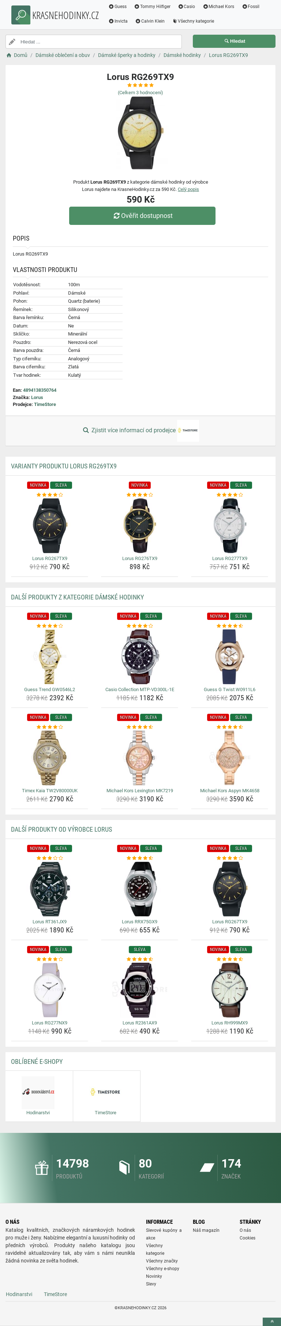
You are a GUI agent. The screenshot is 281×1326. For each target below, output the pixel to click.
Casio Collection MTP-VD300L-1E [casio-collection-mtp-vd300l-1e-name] (139, 689)
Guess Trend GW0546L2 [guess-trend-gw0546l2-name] (49, 689)
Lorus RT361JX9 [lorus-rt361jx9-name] (50, 921)
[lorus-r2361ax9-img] (139, 990)
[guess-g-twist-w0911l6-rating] (229, 626)
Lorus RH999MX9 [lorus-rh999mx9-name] (229, 1023)
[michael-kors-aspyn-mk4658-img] (229, 758)
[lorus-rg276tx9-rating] (139, 495)
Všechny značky (162, 1261)
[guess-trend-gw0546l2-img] (49, 656)
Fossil (250, 6)
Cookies (247, 1238)
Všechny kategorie (193, 21)
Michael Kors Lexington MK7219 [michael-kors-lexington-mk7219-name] (139, 790)
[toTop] (272, 1322)
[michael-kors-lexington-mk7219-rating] (139, 727)
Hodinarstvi (19, 1294)
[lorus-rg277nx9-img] (49, 990)
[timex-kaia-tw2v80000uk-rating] (49, 727)
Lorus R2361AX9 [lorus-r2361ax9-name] (140, 1023)
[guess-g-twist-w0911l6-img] (229, 656)
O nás (245, 1230)
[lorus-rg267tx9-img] (49, 525)
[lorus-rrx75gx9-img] (139, 889)
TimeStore (45, 404)
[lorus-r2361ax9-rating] (139, 959)
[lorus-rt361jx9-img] (49, 889)
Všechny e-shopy (162, 1268)
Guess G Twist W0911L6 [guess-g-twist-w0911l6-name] (229, 689)
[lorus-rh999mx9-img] (229, 990)
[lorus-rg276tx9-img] (139, 525)
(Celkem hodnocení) (140, 92)
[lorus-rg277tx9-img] (229, 525)
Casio (186, 6)
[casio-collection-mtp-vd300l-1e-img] (139, 656)
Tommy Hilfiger (152, 6)
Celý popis (188, 189)
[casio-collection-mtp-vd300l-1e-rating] (139, 626)
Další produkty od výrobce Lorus (61, 829)
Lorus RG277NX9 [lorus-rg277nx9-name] (49, 1023)
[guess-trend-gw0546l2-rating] (49, 626)
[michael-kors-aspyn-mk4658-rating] (229, 727)
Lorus (37, 397)
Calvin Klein (150, 21)
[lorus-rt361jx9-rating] (49, 858)
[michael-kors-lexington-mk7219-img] (139, 758)
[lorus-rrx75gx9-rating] (139, 858)
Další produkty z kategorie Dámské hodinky (77, 597)
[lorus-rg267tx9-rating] (49, 495)
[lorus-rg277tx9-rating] (229, 495)
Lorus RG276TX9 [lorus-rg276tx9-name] (139, 558)
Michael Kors (218, 6)
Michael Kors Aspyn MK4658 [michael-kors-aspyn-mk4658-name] (229, 790)
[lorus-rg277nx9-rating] (49, 959)
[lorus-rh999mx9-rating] (229, 959)
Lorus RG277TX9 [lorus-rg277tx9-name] (229, 558)
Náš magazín (206, 1230)
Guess (117, 6)
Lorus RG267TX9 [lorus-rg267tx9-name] (49, 558)
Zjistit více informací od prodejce (140, 431)
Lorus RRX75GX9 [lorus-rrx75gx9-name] (139, 921)
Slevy (151, 1284)
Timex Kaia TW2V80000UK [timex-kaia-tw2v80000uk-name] (50, 790)
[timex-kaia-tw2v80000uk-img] (49, 758)
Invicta (118, 21)
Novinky (154, 1276)
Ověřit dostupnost (142, 216)
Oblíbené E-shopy (37, 1061)
